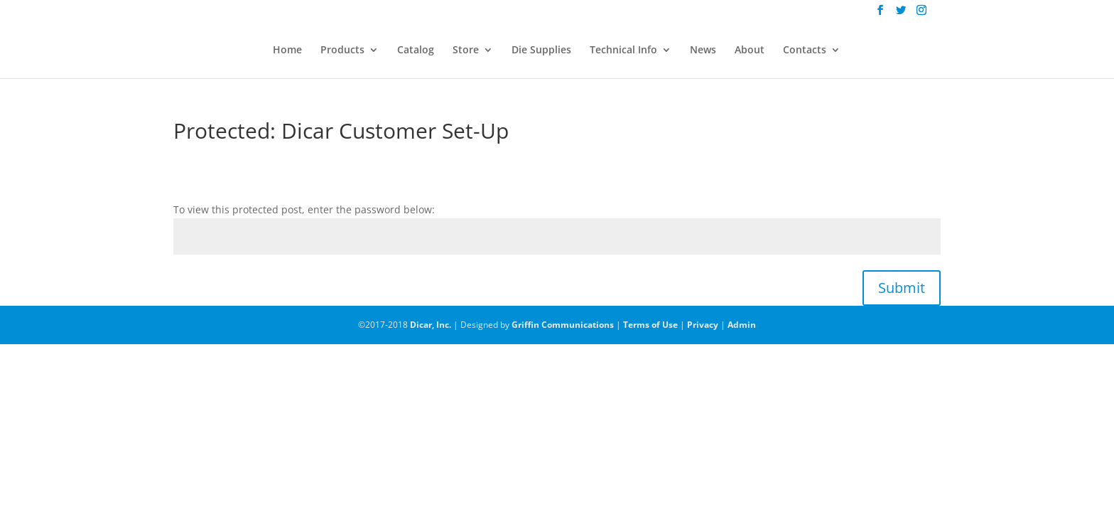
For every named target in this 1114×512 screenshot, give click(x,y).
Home (287, 50)
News (703, 50)
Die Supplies (541, 50)
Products (342, 50)
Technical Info (623, 50)
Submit (901, 287)
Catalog (415, 50)
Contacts (804, 50)
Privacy (702, 325)
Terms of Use (650, 325)
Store (466, 50)
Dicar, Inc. (430, 325)
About (749, 50)
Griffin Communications (563, 325)
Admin (742, 325)
